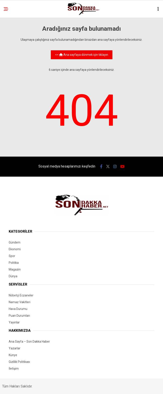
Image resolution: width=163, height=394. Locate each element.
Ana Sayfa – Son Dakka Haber (29, 341)
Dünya (13, 276)
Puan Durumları (19, 315)
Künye (13, 355)
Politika (14, 262)
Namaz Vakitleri (19, 302)
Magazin (15, 269)
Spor (12, 256)
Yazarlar (14, 348)
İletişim (14, 368)
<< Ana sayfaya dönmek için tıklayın (81, 54)
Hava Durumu (18, 309)
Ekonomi (15, 249)
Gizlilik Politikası (19, 362)
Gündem (14, 242)
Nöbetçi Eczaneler (21, 295)
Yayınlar (14, 322)
